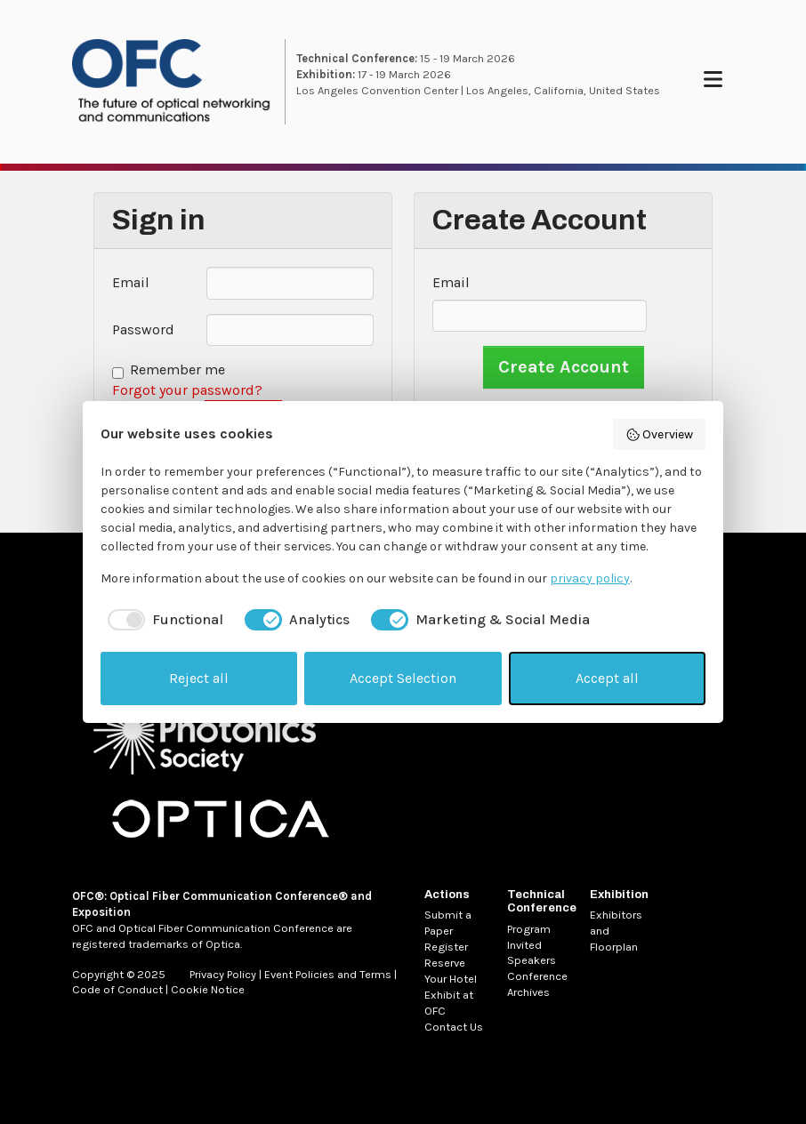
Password (143, 329)
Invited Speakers (531, 952)
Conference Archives (537, 984)
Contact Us (453, 1026)
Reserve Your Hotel (450, 970)
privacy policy (590, 578)
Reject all (199, 678)
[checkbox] (162, 619)
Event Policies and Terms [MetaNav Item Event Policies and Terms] (327, 974)
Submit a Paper (448, 922)
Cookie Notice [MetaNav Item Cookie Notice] (208, 989)
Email (130, 282)
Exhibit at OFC (448, 1002)
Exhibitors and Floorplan (616, 930)
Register (446, 946)
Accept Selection (403, 678)
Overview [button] (659, 435)
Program (529, 928)
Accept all (607, 678)
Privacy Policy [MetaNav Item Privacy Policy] (222, 974)
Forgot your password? (187, 389)
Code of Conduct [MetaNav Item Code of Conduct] (117, 989)
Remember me (177, 369)
